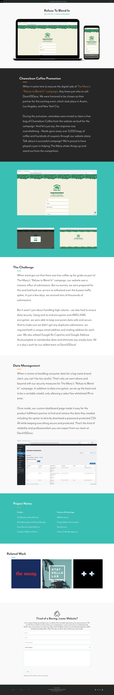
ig (57, 692)
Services (13, 689)
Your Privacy (30, 675)
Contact (21, 689)
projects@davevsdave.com (57, 690)
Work (29, 689)
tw (56, 692)
